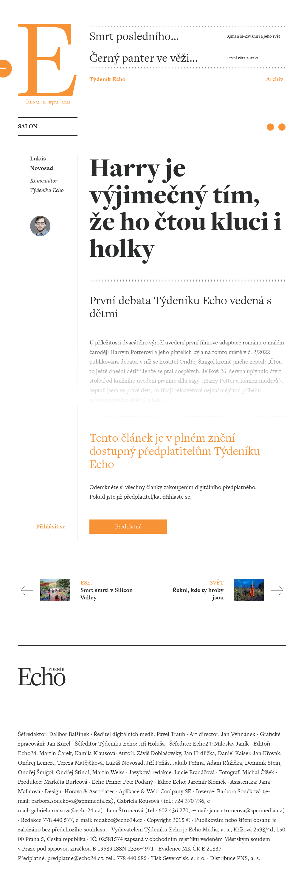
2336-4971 (141, 849)
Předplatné (128, 526)
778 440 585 (132, 858)
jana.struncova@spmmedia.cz (246, 810)
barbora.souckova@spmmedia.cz (71, 801)
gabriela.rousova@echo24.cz (65, 810)
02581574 (111, 839)
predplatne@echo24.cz (75, 858)
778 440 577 (58, 820)
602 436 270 (173, 810)
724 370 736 (189, 801)
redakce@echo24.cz (118, 820)
